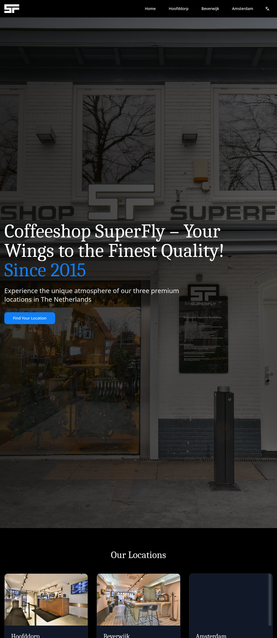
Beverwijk (210, 8)
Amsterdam (242, 8)
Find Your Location (30, 318)
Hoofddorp (179, 8)
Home (150, 8)
